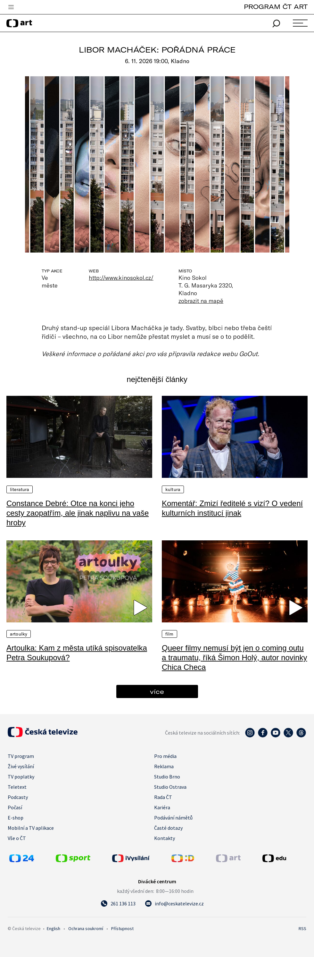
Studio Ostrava (170, 787)
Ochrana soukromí (85, 928)
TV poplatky (21, 776)
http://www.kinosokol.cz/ (121, 277)
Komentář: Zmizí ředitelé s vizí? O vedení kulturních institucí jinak (232, 508)
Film (169, 634)
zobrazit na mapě (200, 300)
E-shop (15, 817)
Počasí (15, 807)
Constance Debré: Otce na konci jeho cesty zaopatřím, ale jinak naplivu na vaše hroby (77, 513)
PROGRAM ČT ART (276, 7)
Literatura (19, 489)
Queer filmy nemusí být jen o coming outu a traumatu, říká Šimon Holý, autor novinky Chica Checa (234, 657)
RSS (302, 928)
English (53, 928)
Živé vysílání (21, 766)
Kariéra (162, 807)
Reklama (164, 766)
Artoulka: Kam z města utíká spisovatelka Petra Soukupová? (76, 653)
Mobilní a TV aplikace (31, 828)
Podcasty (18, 797)
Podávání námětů (173, 817)
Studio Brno (167, 776)
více (157, 691)
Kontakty (164, 838)
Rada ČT (163, 797)
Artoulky (18, 634)
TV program (21, 756)
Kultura (172, 489)
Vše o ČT (17, 838)
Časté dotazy (168, 828)
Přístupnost (122, 928)
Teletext (17, 787)
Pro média (165, 756)
